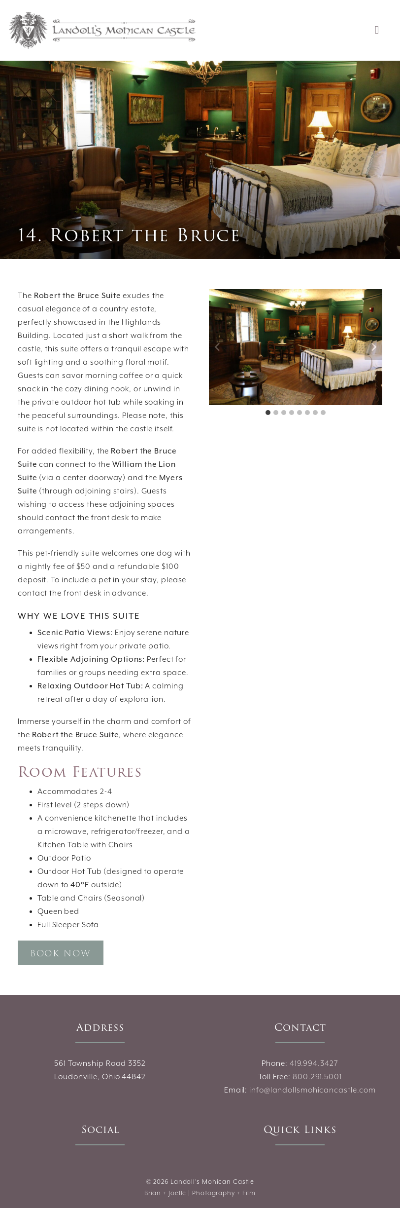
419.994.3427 (314, 1063)
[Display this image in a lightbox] (295, 347)
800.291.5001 (317, 1077)
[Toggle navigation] (377, 30)
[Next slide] (373, 347)
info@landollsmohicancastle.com (312, 1090)
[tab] (268, 412)
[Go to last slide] (218, 347)
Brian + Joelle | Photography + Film (200, 1193)
